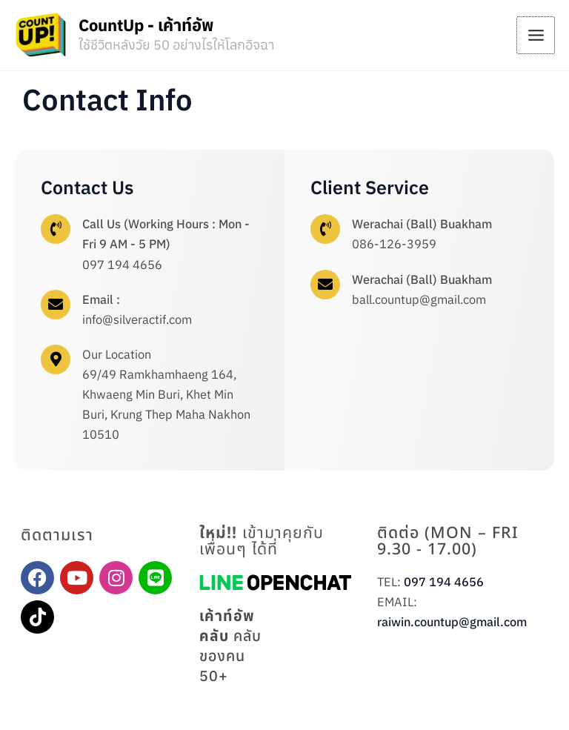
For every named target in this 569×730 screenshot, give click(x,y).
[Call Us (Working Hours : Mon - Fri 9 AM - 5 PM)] (55, 229)
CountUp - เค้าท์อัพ (147, 25)
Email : (101, 299)
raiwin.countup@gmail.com (452, 622)
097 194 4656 (444, 582)
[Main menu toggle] (535, 35)
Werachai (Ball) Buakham (422, 224)
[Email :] (55, 304)
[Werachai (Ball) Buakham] (325, 229)
